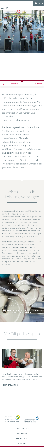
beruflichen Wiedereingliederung (16, 231)
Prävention (33, 211)
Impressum (22, 434)
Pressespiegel (22, 429)
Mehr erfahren (10, 385)
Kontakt (22, 444)
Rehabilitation (8, 217)
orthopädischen (22, 245)
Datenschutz (22, 439)
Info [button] (41, 3)
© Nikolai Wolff (39, 10)
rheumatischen (8, 247)
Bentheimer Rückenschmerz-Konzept (18, 234)
